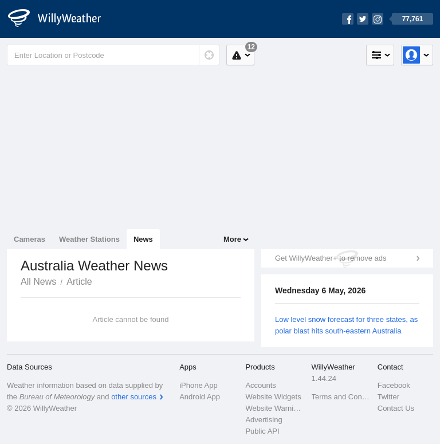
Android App (199, 396)
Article (79, 281)
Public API (262, 431)
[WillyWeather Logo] (61, 19)
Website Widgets (273, 396)
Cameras (29, 239)
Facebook (394, 385)
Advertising (263, 419)
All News (38, 281)
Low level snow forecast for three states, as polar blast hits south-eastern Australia (346, 325)
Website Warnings (274, 408)
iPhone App (198, 385)
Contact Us (396, 408)
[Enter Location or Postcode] (113, 55)
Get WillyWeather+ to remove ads (330, 258)
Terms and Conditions (341, 396)
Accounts (260, 385)
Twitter (388, 396)
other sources (133, 396)
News (143, 239)
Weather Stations (89, 239)
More (232, 239)
